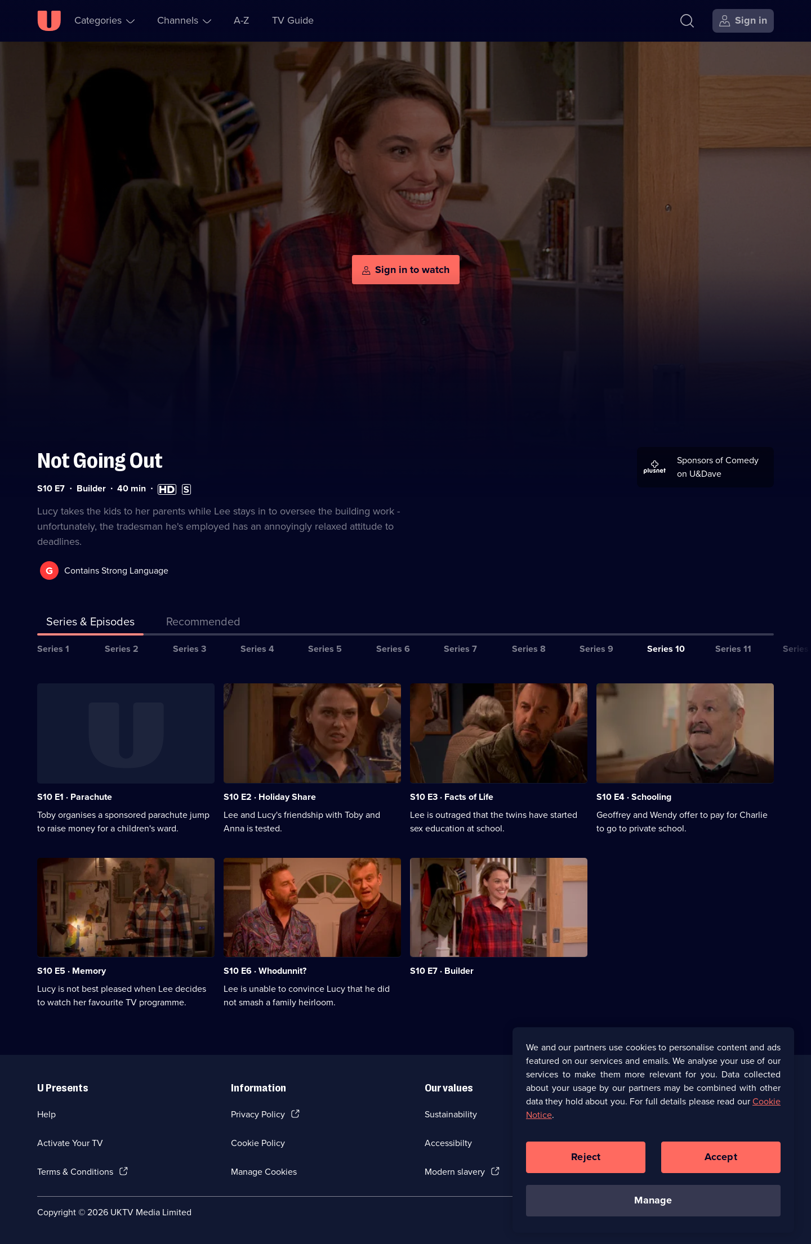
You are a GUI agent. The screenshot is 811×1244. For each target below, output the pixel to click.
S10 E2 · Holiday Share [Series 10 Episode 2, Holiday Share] (270, 796)
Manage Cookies (264, 1171)
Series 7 (460, 648)
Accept (721, 1156)
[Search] (687, 21)
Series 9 (596, 648)
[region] (653, 1130)
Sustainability (451, 1114)
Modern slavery (455, 1171)
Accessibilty (448, 1142)
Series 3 (189, 648)
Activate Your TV (70, 1142)
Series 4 (257, 648)
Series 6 (393, 648)
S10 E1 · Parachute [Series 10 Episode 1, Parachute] (74, 796)
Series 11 (733, 648)
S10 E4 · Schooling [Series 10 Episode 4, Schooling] (633, 796)
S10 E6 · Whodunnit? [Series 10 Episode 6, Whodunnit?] (265, 970)
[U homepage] (49, 21)
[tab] (203, 623)
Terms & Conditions (75, 1171)
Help (46, 1114)
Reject (585, 1156)
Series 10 (666, 648)
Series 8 (529, 648)
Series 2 (122, 648)
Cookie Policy (258, 1142)
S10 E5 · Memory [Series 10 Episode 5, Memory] (71, 970)
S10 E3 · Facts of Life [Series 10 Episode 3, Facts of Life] (451, 796)
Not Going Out (100, 461)
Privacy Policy (258, 1114)
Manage (653, 1200)
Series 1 (53, 648)
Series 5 (325, 648)
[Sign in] (743, 21)
